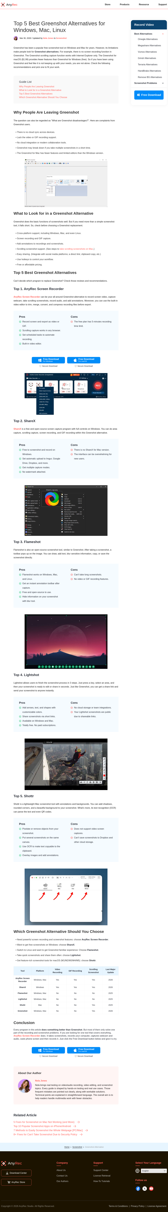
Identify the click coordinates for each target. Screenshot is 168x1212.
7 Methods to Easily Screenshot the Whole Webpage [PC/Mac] (51, 1130)
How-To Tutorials (101, 1181)
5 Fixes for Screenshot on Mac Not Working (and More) (47, 1122)
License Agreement (156, 1206)
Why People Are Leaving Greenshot (36, 86)
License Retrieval (101, 1176)
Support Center (100, 1170)
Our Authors (62, 1181)
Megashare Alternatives (149, 45)
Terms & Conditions (118, 1206)
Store (107, 4)
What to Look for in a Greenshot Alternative (40, 90)
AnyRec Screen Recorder (27, 297)
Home (66, 1147)
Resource (144, 4)
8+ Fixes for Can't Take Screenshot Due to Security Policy (48, 1134)
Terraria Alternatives (147, 64)
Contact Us (62, 1176)
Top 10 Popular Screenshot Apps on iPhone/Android (45, 1126)
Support (162, 4)
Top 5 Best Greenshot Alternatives (36, 94)
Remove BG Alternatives (150, 77)
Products (124, 4)
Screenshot (61, 38)
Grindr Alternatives (147, 58)
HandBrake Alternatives (149, 71)
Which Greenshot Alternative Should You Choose (43, 97)
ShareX (17, 429)
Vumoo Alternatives (147, 52)
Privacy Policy (138, 1206)
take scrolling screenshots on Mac (76, 249)
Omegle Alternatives (148, 39)
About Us (61, 1170)
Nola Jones (48, 38)
